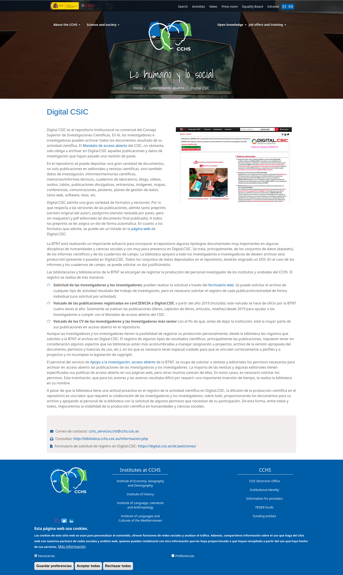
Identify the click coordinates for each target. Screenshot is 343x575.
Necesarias (46, 557)
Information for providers (264, 498)
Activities (198, 6)
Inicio (137, 88)
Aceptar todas (88, 568)
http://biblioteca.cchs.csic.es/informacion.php (111, 438)
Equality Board (252, 6)
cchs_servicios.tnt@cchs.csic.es (114, 431)
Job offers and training (266, 25)
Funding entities (264, 516)
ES (284, 6)
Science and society (103, 25)
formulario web (221, 285)
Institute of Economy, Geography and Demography (140, 483)
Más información (72, 548)
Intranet (273, 6)
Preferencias (184, 557)
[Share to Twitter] (64, 522)
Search (183, 6)
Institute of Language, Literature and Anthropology (140, 505)
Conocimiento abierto (166, 88)
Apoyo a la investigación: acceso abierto (123, 362)
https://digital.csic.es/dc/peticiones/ (167, 446)
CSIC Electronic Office (264, 481)
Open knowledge (230, 25)
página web (140, 228)
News (213, 6)
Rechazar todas (118, 568)
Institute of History (140, 494)
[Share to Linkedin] (71, 522)
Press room (230, 6)
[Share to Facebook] (57, 522)
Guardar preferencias (54, 568)
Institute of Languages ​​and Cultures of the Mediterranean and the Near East (140, 520)
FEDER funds (265, 507)
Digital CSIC (200, 88)
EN (291, 6)
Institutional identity (264, 490)
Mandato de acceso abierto (104, 145)
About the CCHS (66, 25)
